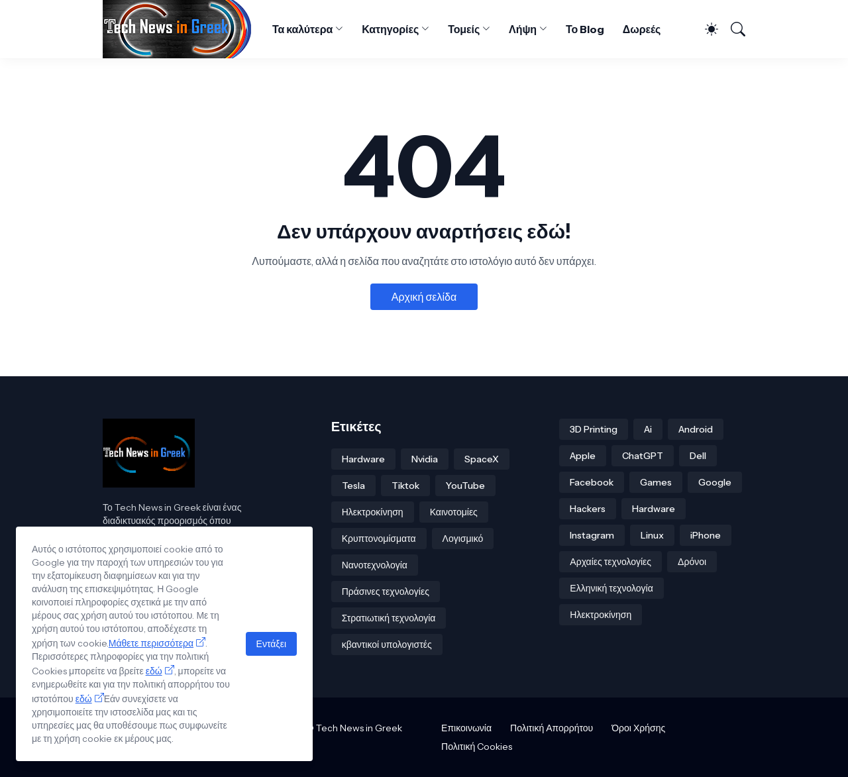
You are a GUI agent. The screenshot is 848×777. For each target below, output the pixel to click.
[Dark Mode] (706, 29)
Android (695, 429)
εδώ (154, 671)
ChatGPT (642, 456)
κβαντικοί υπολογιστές (387, 644)
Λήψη (523, 29)
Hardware (363, 459)
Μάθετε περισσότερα (151, 643)
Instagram (592, 535)
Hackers (588, 509)
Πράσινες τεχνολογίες (385, 591)
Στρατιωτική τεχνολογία (389, 618)
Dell (698, 456)
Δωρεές (642, 29)
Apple (583, 456)
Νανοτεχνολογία (374, 565)
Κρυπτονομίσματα (379, 538)
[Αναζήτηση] (733, 29)
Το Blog (585, 29)
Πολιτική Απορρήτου (551, 728)
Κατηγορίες (390, 29)
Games (656, 482)
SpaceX (481, 459)
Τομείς (464, 29)
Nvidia (424, 459)
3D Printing (593, 429)
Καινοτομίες (454, 512)
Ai (648, 429)
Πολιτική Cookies (476, 746)
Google (714, 482)
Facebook (591, 482)
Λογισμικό (463, 538)
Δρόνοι (692, 562)
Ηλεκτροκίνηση (372, 512)
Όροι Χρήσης (638, 728)
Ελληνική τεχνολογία (611, 588)
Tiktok (405, 486)
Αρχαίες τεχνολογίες (610, 562)
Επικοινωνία (466, 728)
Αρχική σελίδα (424, 296)
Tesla (353, 486)
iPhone (705, 535)
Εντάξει (271, 644)
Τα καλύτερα (302, 29)
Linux (652, 535)
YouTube (465, 486)
